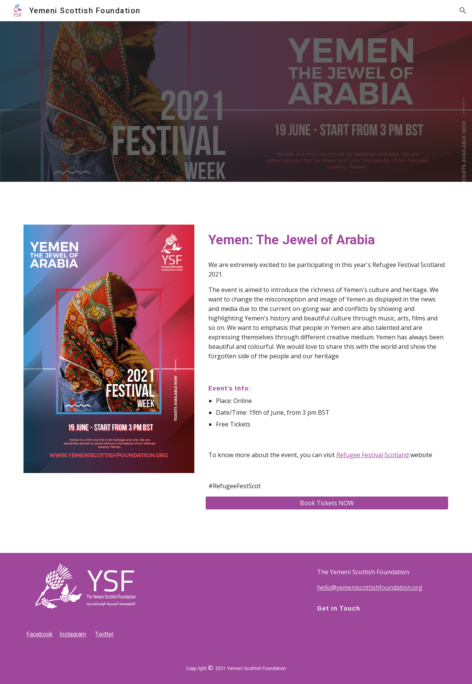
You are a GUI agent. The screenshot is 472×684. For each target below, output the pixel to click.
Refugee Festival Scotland (372, 455)
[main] (327, 240)
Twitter (104, 634)
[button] (463, 11)
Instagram (72, 634)
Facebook (40, 634)
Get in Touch (338, 608)
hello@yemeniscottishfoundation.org (369, 587)
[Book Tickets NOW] (327, 503)
